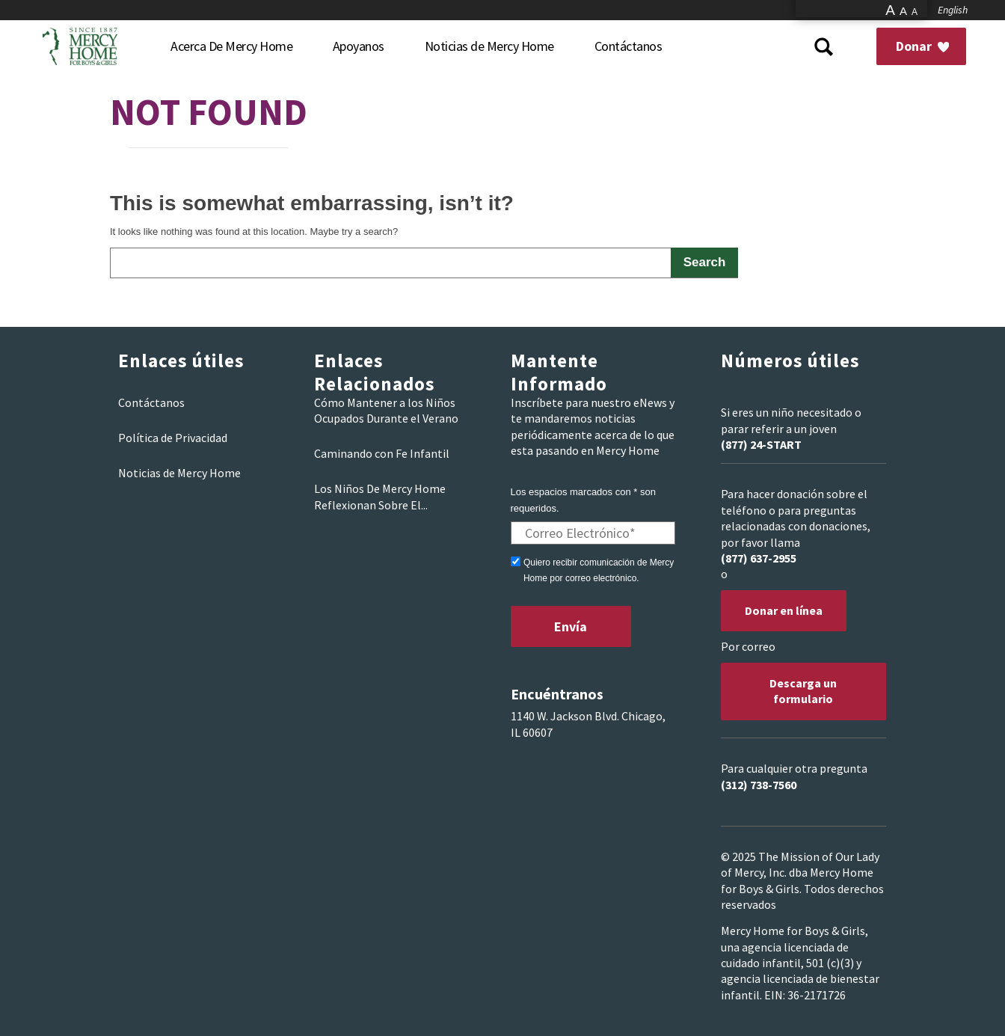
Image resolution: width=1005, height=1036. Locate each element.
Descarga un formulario (803, 690)
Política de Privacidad (172, 437)
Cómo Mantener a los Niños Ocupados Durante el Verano (386, 410)
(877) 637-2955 (758, 558)
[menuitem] (231, 46)
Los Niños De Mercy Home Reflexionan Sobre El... (380, 496)
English (953, 9)
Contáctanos (151, 402)
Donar (922, 46)
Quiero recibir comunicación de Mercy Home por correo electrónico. (598, 570)
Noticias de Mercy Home (179, 472)
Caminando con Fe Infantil (381, 453)
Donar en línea (784, 610)
